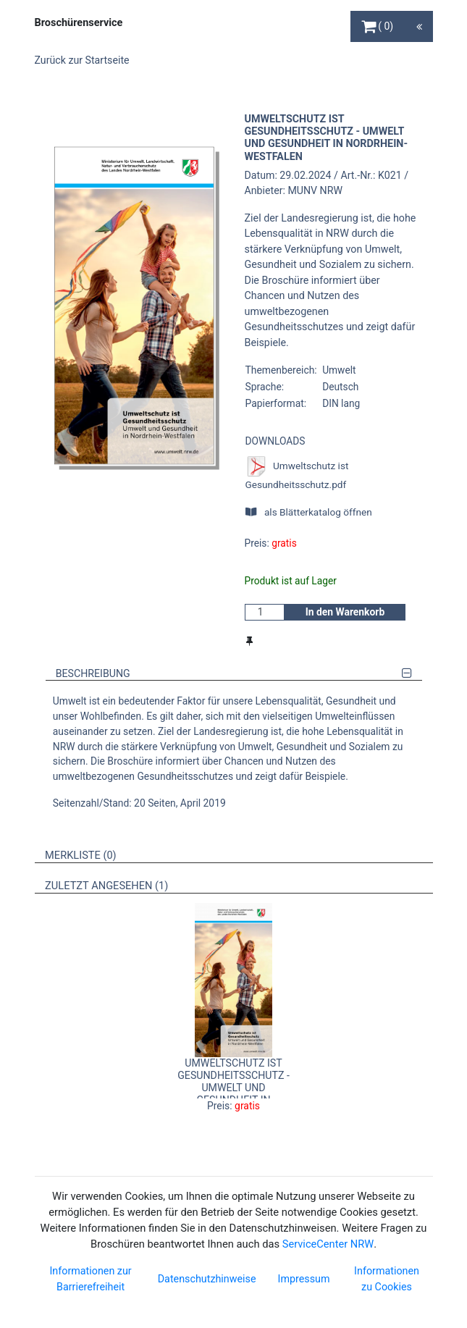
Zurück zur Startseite (82, 60)
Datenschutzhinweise (207, 1279)
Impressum (304, 1279)
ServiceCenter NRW (328, 1244)
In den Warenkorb (345, 612)
